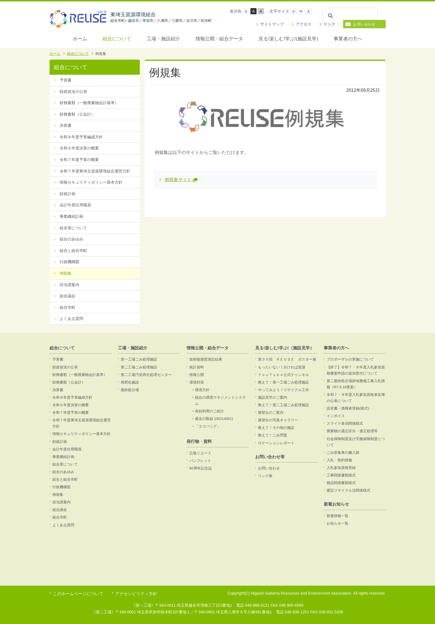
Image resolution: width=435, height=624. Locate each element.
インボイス (336, 416)
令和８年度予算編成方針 (81, 137)
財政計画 (67, 193)
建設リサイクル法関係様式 (348, 490)
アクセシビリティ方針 (136, 593)
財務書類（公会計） (77, 114)
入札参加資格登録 (341, 468)
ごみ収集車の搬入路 (343, 452)
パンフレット (200, 461)
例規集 (65, 273)
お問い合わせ (364, 24)
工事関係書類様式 (341, 475)
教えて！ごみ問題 (272, 435)
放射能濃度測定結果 (205, 359)
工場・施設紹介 (163, 38)
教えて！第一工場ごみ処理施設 (283, 382)
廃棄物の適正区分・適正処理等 (352, 431)
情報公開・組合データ (219, 38)
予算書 (65, 80)
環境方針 (202, 390)
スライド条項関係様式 (345, 423)
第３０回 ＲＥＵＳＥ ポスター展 (287, 359)
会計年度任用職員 (75, 205)
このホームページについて (78, 593)
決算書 (65, 125)
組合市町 (67, 307)
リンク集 (265, 476)
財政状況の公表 (73, 91)
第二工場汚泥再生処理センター (146, 375)
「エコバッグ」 (207, 426)
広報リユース (200, 453)
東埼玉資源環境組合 (161, 17)
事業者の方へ (348, 38)
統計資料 (196, 367)
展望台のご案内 (270, 412)
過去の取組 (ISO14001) (214, 419)
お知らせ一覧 (337, 523)
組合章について (73, 228)
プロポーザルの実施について (350, 359)
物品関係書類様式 (341, 483)
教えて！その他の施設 (276, 428)
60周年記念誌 (200, 468)
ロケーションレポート (276, 443)
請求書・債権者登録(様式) (348, 408)
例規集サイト (178, 179)
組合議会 (67, 296)
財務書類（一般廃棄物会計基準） (89, 103)
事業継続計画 (71, 216)
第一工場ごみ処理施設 (139, 359)
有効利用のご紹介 (209, 411)
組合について (117, 38)
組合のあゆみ (71, 239)
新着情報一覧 (337, 516)
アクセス (303, 24)
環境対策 (196, 382)
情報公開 (196, 375)
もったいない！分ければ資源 (281, 367)
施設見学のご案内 (272, 397)
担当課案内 (69, 284)
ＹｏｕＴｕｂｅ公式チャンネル (283, 375)
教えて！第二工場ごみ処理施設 (283, 405)
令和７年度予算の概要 (79, 159)
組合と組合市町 (73, 250)
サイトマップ (272, 24)
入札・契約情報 (339, 460)
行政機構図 (69, 262)
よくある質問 (71, 318)
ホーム (80, 38)
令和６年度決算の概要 (79, 148)
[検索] (349, 16)
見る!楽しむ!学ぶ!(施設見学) (288, 38)
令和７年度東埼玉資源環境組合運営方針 (95, 171)
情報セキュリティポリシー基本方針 (91, 182)
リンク (329, 24)
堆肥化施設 (130, 382)
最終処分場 (130, 390)
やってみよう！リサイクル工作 (283, 390)
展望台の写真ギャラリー (278, 420)
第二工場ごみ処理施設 (139, 367)
